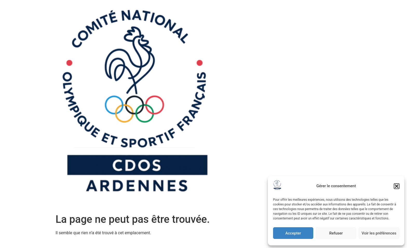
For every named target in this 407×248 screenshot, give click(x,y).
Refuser (336, 233)
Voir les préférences (379, 233)
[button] (396, 186)
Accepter (293, 233)
